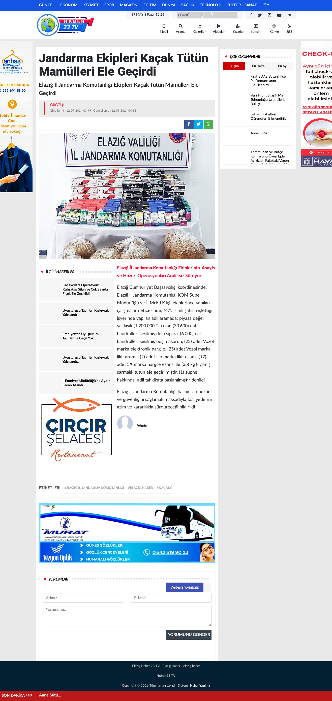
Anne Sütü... (50, 695)
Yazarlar (238, 29)
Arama (180, 29)
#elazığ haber (140, 488)
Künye (274, 29)
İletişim (256, 29)
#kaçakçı (165, 488)
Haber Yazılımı (200, 685)
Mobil (164, 29)
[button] (266, 5)
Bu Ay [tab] (282, 66)
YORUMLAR (58, 579)
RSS (289, 29)
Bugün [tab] (234, 66)
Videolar (219, 29)
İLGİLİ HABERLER (60, 272)
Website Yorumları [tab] (184, 587)
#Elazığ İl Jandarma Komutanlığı (94, 488)
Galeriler (199, 29)
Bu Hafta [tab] (258, 66)
